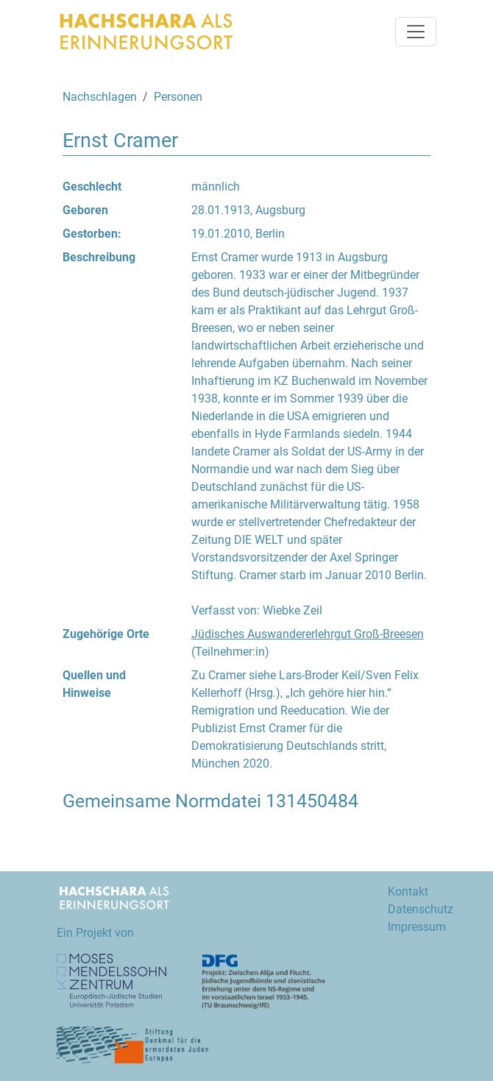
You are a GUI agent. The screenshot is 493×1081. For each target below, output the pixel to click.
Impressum (417, 927)
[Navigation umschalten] (415, 31)
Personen (178, 97)
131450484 (312, 801)
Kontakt (408, 892)
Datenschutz (420, 909)
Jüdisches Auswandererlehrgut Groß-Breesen (307, 634)
